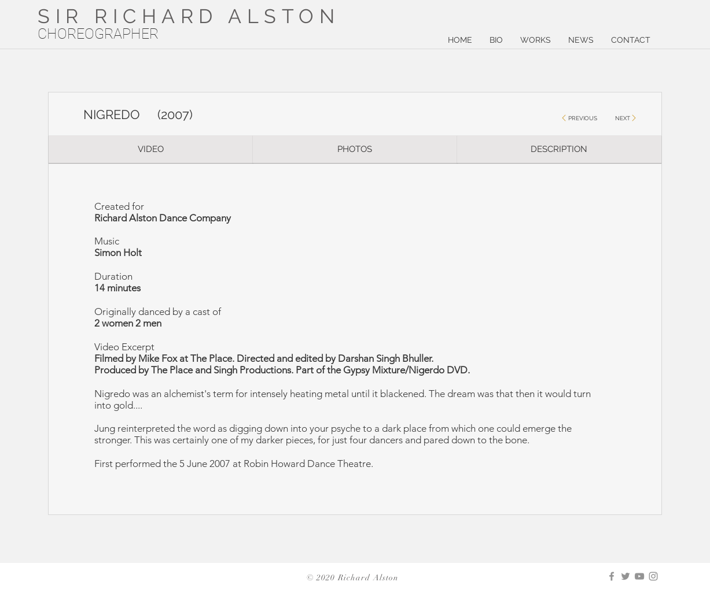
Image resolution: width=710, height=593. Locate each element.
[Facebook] (611, 576)
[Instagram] (653, 576)
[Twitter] (625, 576)
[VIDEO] (151, 149)
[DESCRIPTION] (559, 149)
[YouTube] (639, 576)
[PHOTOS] (355, 149)
